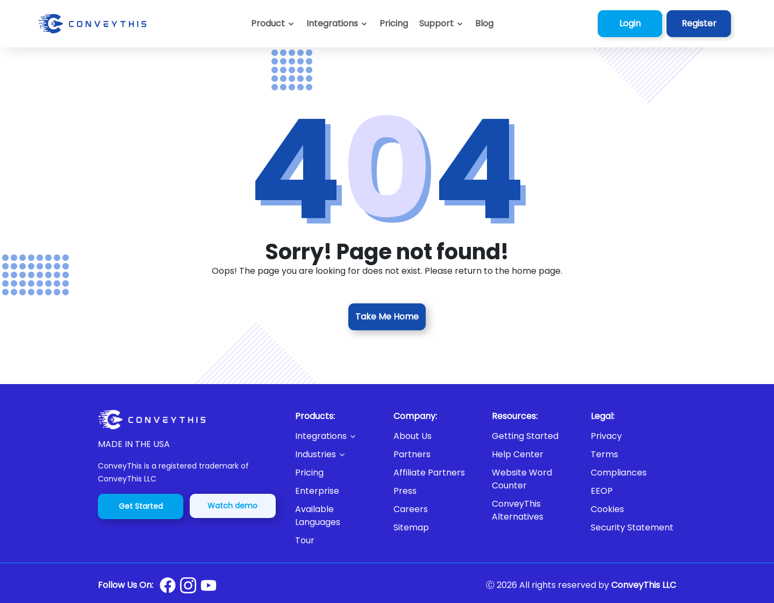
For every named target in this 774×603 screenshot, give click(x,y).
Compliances (619, 472)
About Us (412, 436)
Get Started (141, 506)
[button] (441, 23)
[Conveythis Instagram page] (188, 585)
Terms (604, 454)
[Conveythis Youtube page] (208, 585)
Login (630, 23)
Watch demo (232, 505)
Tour (304, 540)
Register (699, 23)
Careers (410, 509)
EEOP (602, 491)
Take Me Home (387, 316)
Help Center (517, 454)
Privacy (606, 436)
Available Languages (317, 515)
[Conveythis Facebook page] (168, 585)
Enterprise (317, 491)
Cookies (607, 509)
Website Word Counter (522, 479)
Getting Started (525, 436)
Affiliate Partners (429, 472)
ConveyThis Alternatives (517, 510)
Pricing (309, 472)
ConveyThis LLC (643, 585)
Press (405, 491)
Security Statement (632, 527)
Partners (412, 454)
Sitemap (411, 527)
